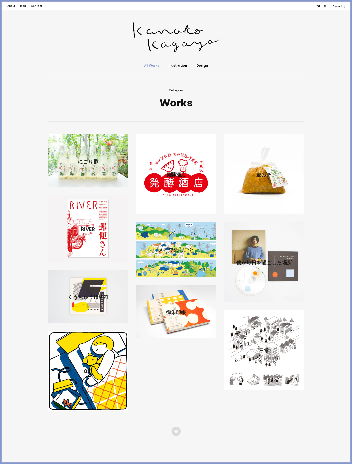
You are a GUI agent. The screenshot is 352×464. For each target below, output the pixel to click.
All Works (151, 65)
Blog (23, 6)
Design (202, 65)
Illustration (178, 65)
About (11, 6)
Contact (36, 6)
